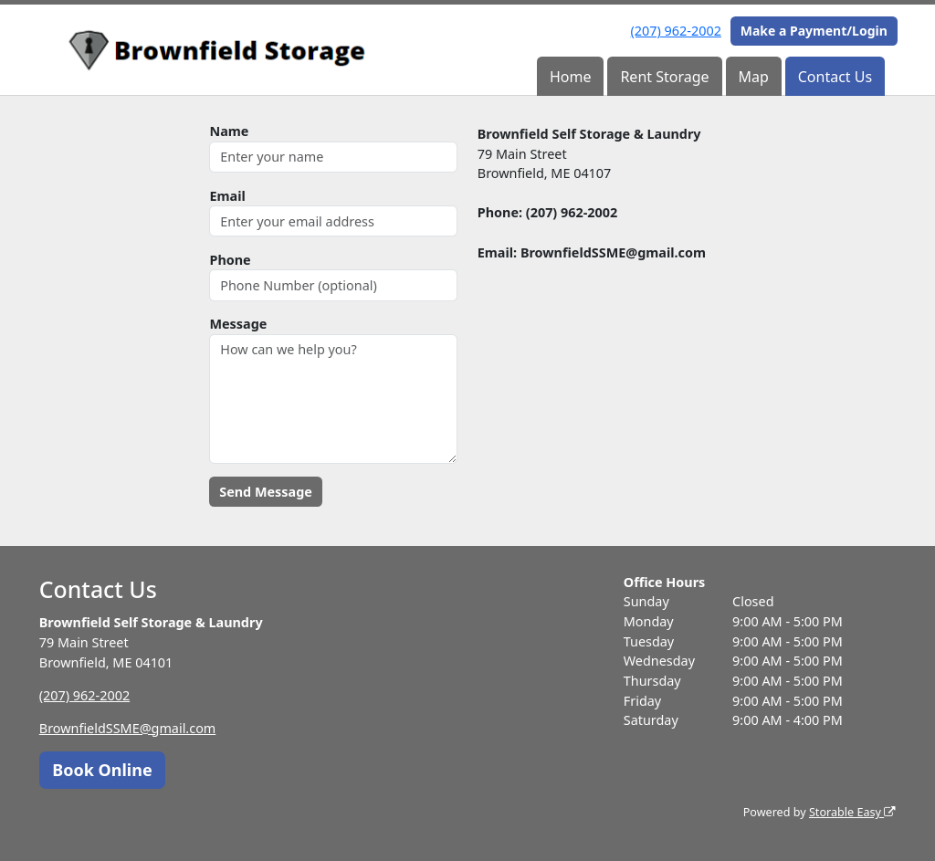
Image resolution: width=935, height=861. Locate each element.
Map (753, 77)
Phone (229, 259)
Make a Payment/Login (814, 30)
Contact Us (835, 77)
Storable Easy (852, 812)
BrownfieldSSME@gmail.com (127, 728)
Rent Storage (664, 77)
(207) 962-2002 (676, 30)
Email (227, 196)
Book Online (102, 770)
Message (238, 323)
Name (228, 131)
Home (571, 77)
